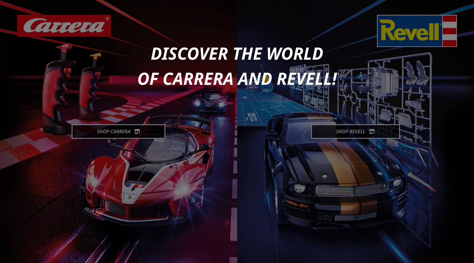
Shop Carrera (118, 131)
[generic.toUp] (466, 254)
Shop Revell (355, 131)
